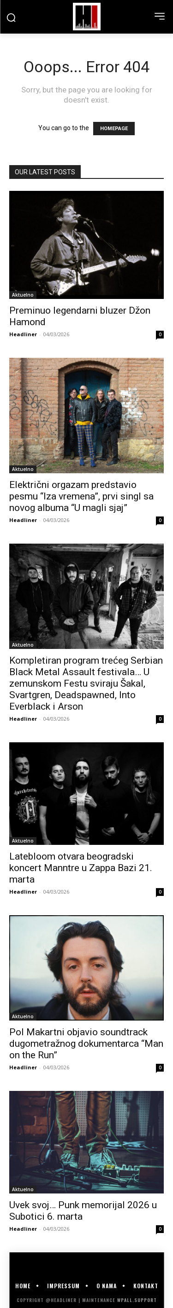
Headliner (23, 334)
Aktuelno (23, 295)
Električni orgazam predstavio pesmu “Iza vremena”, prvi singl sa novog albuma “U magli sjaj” (81, 496)
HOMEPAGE (114, 129)
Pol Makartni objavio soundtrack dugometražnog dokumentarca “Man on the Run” (86, 1044)
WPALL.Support (137, 1300)
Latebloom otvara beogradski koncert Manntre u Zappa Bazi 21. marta (80, 868)
